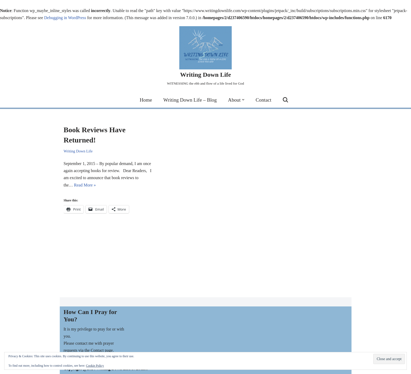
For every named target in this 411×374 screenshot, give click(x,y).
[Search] (285, 99)
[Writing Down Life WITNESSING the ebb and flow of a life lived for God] (205, 56)
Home (146, 100)
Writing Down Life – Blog (190, 100)
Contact (263, 100)
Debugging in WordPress (65, 17)
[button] (243, 99)
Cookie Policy (95, 365)
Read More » (85, 185)
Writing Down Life (78, 151)
